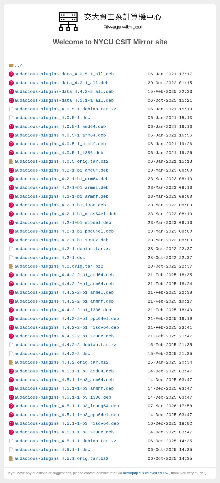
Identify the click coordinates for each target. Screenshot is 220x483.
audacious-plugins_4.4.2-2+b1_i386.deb (62, 310)
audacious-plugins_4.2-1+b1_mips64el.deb (65, 214)
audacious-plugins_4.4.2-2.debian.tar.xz (65, 345)
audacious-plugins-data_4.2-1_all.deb (61, 83)
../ (18, 65)
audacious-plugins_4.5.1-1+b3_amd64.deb (64, 371)
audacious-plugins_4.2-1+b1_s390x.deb (61, 240)
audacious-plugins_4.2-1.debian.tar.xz (62, 249)
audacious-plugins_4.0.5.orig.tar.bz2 (61, 161)
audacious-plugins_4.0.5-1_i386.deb (58, 153)
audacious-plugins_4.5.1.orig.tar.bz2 (61, 458)
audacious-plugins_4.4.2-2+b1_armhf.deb (64, 301)
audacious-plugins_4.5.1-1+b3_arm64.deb (64, 380)
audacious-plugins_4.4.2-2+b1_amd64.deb (64, 275)
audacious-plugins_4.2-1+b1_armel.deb (61, 188)
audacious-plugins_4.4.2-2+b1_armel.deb (64, 292)
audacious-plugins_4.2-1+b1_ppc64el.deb (64, 231)
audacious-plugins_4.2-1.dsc (49, 258)
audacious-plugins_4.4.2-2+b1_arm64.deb (64, 284)
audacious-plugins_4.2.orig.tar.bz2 (58, 266)
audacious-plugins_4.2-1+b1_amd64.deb (61, 170)
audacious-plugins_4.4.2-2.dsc (52, 354)
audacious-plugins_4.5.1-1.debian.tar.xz (65, 441)
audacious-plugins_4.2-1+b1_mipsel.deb (62, 223)
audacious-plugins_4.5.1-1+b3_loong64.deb (66, 406)
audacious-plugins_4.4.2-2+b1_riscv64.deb (66, 327)
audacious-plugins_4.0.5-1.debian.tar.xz (65, 109)
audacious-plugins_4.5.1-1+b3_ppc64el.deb (66, 415)
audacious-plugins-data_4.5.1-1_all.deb (64, 100)
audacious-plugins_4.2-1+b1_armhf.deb (61, 196)
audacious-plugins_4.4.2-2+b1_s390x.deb (64, 336)
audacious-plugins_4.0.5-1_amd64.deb (60, 127)
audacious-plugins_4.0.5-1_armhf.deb (60, 144)
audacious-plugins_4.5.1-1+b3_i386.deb (62, 397)
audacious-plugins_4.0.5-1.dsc (52, 118)
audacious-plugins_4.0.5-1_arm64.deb (60, 135)
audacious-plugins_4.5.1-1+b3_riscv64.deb (66, 423)
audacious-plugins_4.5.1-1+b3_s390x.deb (64, 432)
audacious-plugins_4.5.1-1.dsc (52, 450)
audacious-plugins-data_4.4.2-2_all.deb (64, 92)
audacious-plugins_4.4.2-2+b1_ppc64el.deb (66, 319)
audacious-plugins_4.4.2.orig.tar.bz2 (61, 362)
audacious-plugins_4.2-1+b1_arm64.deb (61, 179)
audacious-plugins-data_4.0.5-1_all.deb (64, 74)
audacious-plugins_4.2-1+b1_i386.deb (60, 205)
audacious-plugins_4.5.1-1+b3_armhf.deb (64, 388)
